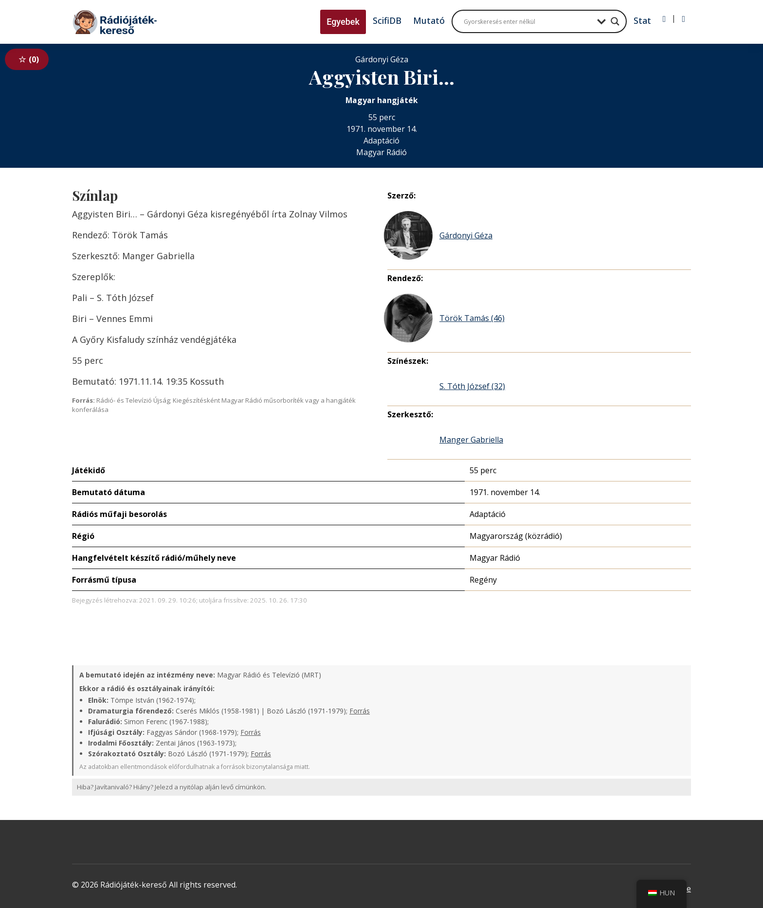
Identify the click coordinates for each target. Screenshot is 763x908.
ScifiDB (387, 20)
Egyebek (343, 22)
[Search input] (528, 21)
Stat (642, 20)
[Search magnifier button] (615, 21)
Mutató (429, 20)
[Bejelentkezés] (664, 19)
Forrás (359, 710)
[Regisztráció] (683, 19)
